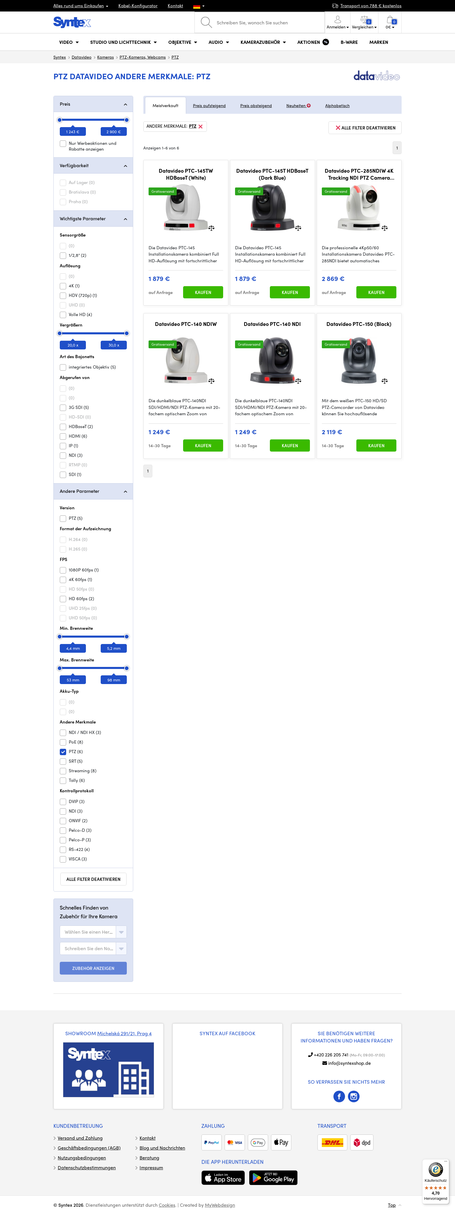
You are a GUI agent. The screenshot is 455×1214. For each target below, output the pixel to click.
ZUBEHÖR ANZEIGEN (93, 968)
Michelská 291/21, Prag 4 (124, 1033)
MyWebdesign (220, 1205)
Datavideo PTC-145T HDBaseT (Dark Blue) (272, 174)
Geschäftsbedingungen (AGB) (89, 1147)
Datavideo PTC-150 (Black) (358, 323)
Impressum (151, 1167)
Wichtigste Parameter (83, 218)
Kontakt (175, 5)
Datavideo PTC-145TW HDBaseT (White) (186, 174)
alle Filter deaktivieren (93, 879)
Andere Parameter (79, 491)
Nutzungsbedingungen (82, 1157)
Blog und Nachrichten (162, 1147)
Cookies (167, 1205)
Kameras (105, 57)
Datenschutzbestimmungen (87, 1167)
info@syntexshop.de (349, 1063)
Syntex (59, 57)
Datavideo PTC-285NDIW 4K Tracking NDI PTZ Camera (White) (359, 174)
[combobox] (93, 932)
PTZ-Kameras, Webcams (143, 57)
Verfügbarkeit (74, 165)
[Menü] (445, 1162)
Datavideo (81, 57)
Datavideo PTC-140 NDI (272, 323)
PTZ (175, 57)
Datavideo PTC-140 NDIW (186, 323)
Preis (65, 103)
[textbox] (89, 932)
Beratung (149, 1157)
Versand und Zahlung (80, 1137)
